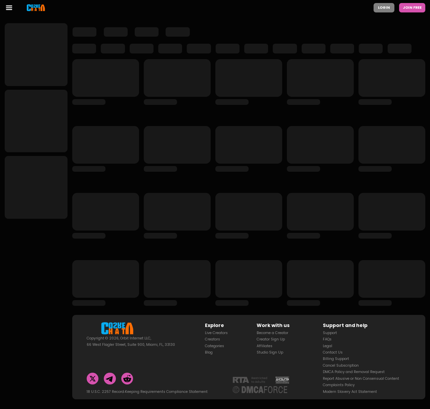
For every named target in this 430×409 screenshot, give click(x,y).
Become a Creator (272, 324)
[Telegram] (110, 370)
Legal (327, 337)
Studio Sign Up (270, 343)
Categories (214, 337)
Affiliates (264, 337)
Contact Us (333, 343)
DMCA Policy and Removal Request (354, 363)
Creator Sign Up (271, 330)
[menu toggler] (9, 7)
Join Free (412, 7)
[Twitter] (93, 370)
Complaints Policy (339, 376)
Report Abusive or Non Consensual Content (361, 370)
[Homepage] (39, 7)
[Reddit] (127, 370)
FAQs (327, 330)
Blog (209, 343)
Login (384, 7)
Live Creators (216, 324)
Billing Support (336, 350)
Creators (212, 330)
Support (330, 324)
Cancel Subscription (341, 357)
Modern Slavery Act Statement (350, 383)
